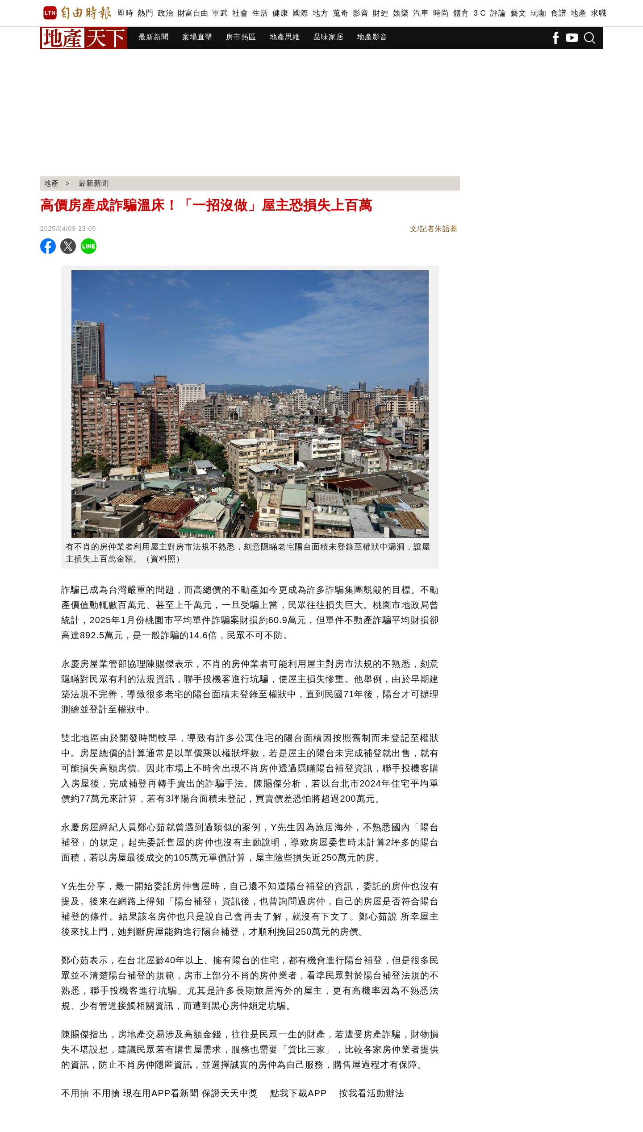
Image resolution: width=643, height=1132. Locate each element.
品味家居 (328, 37)
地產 (578, 13)
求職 (598, 13)
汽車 (421, 13)
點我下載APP (298, 1093)
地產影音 (372, 37)
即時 (125, 13)
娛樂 (401, 13)
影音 (360, 13)
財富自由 (193, 13)
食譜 (558, 13)
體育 (461, 13)
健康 (280, 13)
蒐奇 (340, 13)
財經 (380, 13)
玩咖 (538, 13)
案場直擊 (197, 37)
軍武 (220, 13)
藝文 (518, 13)
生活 (260, 13)
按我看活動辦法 (372, 1093)
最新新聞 (153, 37)
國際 (300, 13)
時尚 (441, 13)
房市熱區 (241, 37)
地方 (320, 13)
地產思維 (285, 37)
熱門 (145, 13)
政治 (165, 13)
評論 (498, 13)
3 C (479, 13)
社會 (240, 13)
